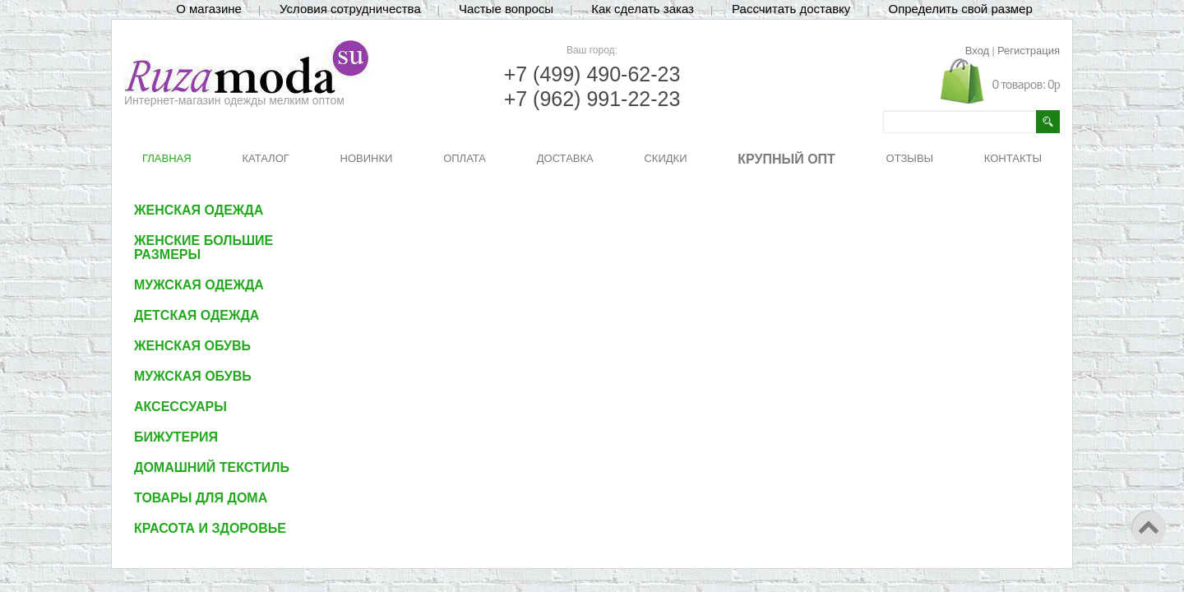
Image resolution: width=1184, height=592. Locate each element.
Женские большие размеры (203, 247)
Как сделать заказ (642, 9)
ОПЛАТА (464, 158)
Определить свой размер (960, 9)
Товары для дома (200, 498)
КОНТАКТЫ (1013, 158)
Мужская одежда (199, 285)
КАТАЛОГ (265, 158)
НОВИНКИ (366, 158)
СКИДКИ (665, 158)
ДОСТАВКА (565, 158)
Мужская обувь (193, 376)
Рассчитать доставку (791, 9)
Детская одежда (196, 315)
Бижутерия (176, 437)
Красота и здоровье (210, 528)
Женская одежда (198, 210)
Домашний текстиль (211, 467)
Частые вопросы (506, 9)
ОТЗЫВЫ (909, 158)
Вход (977, 50)
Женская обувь (192, 346)
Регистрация (1028, 50)
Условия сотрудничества (350, 9)
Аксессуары (180, 407)
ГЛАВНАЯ (167, 158)
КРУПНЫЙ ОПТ (786, 159)
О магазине (209, 9)
